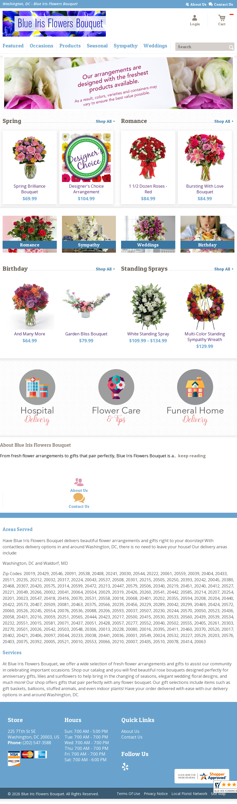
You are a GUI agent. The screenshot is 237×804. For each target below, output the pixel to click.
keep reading (192, 456)
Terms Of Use (128, 793)
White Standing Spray (148, 334)
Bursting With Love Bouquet (205, 189)
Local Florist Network (189, 793)
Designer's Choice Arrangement (86, 189)
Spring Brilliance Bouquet (29, 189)
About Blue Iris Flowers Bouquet (35, 445)
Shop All (106, 121)
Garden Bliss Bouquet (86, 334)
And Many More (29, 334)
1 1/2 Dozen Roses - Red (148, 189)
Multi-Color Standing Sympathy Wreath (205, 336)
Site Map (218, 793)
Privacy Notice (156, 793)
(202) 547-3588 (37, 742)
